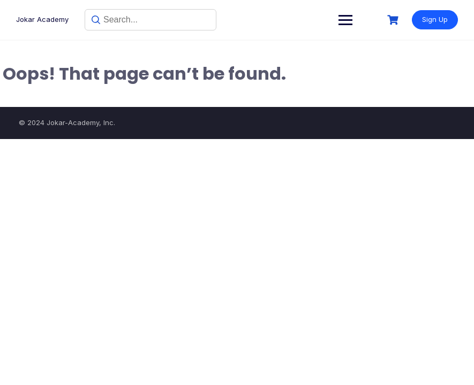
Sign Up (435, 19)
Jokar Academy (42, 19)
